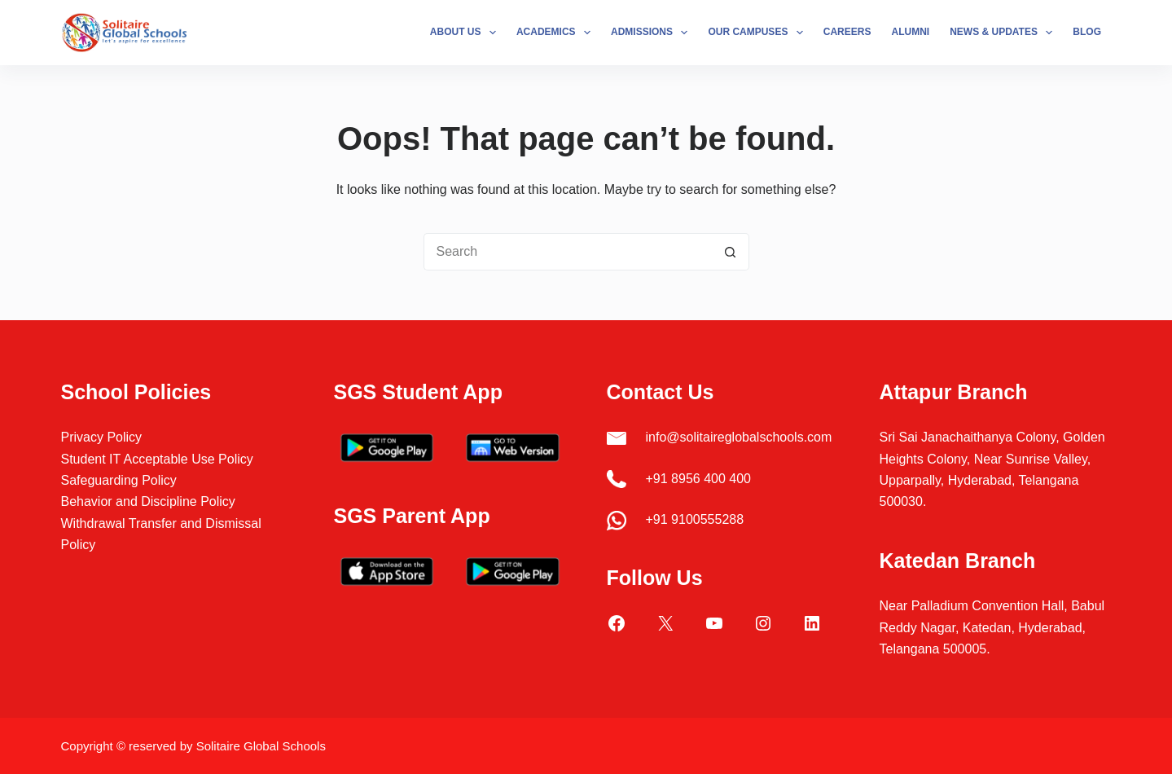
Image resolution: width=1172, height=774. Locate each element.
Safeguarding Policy (119, 480)
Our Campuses (758, 32)
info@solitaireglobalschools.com (739, 437)
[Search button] (730, 251)
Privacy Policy (102, 437)
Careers (847, 31)
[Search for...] (568, 251)
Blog (1087, 31)
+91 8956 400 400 (698, 479)
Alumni (910, 31)
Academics (556, 32)
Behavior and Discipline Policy (148, 501)
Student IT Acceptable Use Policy (157, 459)
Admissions (652, 32)
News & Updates (1004, 32)
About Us (466, 32)
